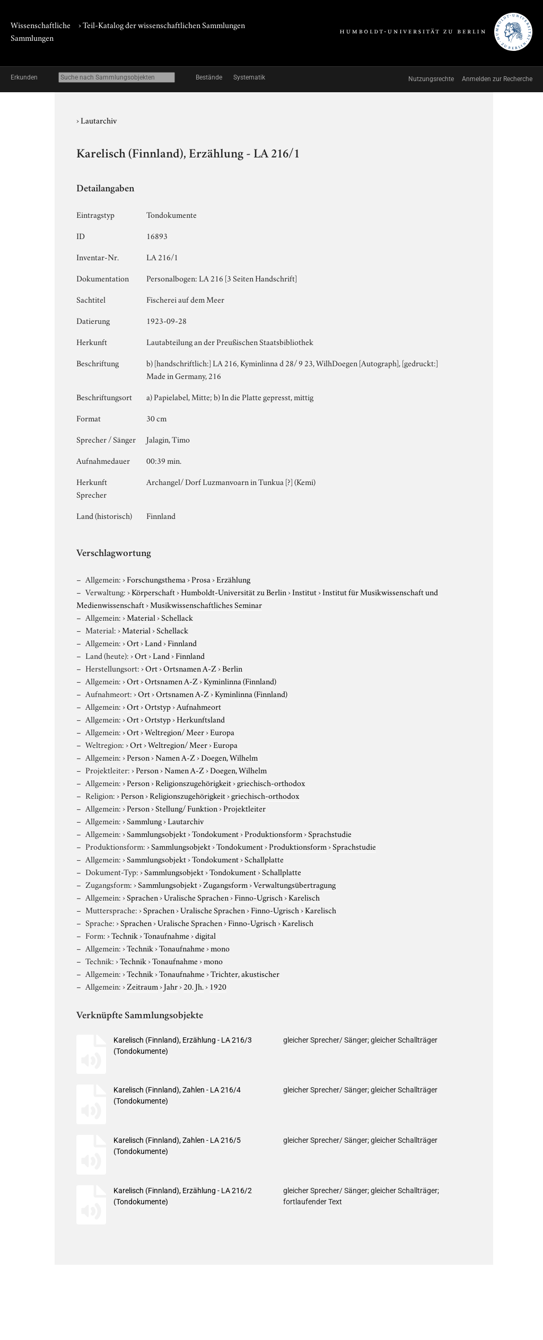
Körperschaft (153, 591)
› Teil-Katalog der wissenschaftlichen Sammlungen (161, 24)
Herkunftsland (201, 719)
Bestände (209, 77)
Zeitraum (142, 986)
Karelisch (304, 897)
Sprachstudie (330, 833)
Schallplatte (264, 859)
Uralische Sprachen (196, 897)
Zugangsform (225, 884)
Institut (304, 591)
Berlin (232, 668)
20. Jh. (193, 986)
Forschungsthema (156, 579)
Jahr (171, 986)
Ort (133, 642)
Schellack (177, 617)
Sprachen (142, 897)
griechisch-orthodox (271, 782)
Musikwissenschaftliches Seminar (206, 604)
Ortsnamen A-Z (189, 668)
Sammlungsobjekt (156, 833)
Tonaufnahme (166, 935)
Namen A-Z (175, 757)
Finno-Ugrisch (258, 897)
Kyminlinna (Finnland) (240, 680)
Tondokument (215, 833)
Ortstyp (158, 706)
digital (205, 935)
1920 (217, 986)
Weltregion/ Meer (174, 731)
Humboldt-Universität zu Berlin (233, 591)
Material (141, 617)
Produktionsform (273, 833)
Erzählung (233, 579)
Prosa (201, 579)
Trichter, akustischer (245, 973)
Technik (124, 935)
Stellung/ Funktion (186, 808)
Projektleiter (244, 808)
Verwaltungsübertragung (294, 884)
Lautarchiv (99, 120)
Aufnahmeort (199, 706)
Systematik (249, 77)
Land (153, 642)
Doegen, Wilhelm (229, 757)
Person (138, 757)
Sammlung (144, 820)
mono (220, 948)
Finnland (182, 642)
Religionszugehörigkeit (193, 782)
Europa (222, 731)
